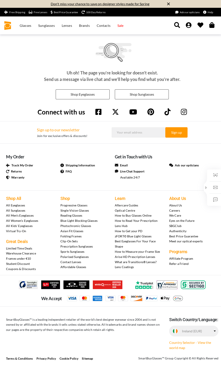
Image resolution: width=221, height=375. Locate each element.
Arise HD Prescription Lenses (135, 257)
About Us (175, 205)
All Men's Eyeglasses (20, 215)
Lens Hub (121, 226)
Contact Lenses (70, 262)
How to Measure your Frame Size (137, 251)
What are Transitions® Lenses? (136, 262)
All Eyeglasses (15, 205)
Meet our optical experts (186, 241)
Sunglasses (46, 25)
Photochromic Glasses (75, 226)
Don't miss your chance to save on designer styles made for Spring (100, 4)
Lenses (67, 25)
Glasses (25, 25)
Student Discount (18, 264)
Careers (174, 210)
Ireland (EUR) (192, 331)
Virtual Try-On (16, 231)
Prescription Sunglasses (76, 246)
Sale (120, 25)
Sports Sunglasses (72, 251)
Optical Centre (125, 210)
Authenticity (177, 231)
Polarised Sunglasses (74, 257)
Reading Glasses (71, 215)
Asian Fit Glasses (71, 231)
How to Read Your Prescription (136, 220)
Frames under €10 (18, 258)
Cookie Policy (69, 358)
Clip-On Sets (69, 241)
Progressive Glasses (73, 205)
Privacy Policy (46, 358)
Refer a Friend (179, 264)
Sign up (176, 132)
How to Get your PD (129, 231)
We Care (175, 215)
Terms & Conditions (19, 358)
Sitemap (87, 358)
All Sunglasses (15, 210)
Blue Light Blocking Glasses (79, 220)
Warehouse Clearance (21, 253)
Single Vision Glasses (74, 210)
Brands (84, 25)
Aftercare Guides (126, 205)
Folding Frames (71, 236)
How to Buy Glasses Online (133, 215)
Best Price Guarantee (183, 236)
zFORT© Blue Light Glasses (133, 236)
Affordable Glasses (73, 267)
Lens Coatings (124, 267)
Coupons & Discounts (21, 269)
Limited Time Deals (19, 248)
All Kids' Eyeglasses (19, 226)
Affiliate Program (181, 258)
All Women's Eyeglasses (22, 220)
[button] (206, 187)
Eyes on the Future (182, 220)
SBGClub (175, 226)
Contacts (103, 25)
